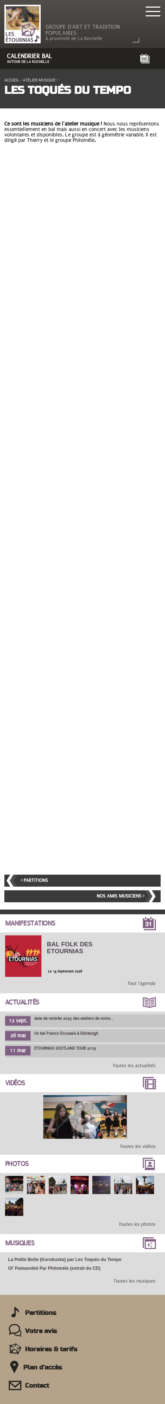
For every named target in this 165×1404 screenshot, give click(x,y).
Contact (37, 1385)
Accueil (11, 80)
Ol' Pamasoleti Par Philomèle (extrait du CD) (54, 1268)
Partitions (40, 1313)
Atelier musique (39, 80)
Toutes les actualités (133, 1065)
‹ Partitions (34, 880)
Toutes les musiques (134, 1281)
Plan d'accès (42, 1367)
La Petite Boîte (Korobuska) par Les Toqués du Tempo (64, 1259)
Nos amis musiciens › (120, 896)
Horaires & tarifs (51, 1349)
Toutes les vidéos (137, 1146)
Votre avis (41, 1331)
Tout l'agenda (141, 983)
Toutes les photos (136, 1224)
